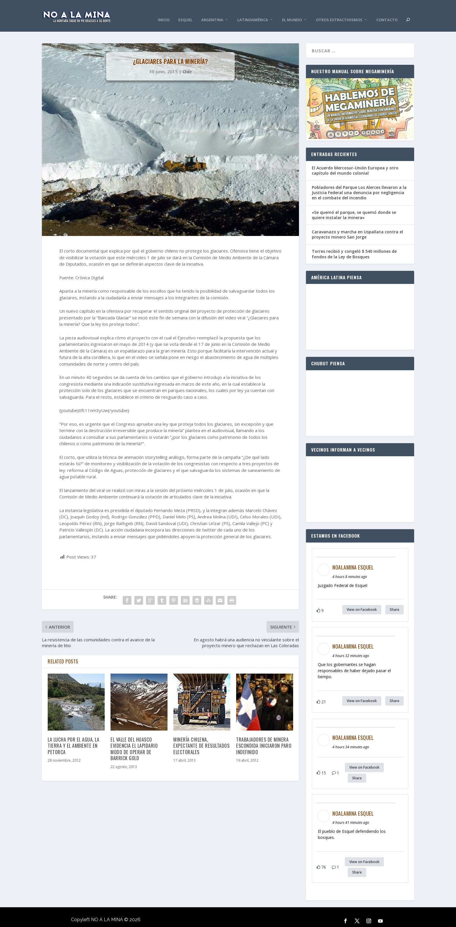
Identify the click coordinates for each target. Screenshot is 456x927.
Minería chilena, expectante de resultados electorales (201, 737)
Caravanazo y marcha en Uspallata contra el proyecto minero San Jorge (357, 226)
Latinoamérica (252, 11)
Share (394, 601)
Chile (187, 63)
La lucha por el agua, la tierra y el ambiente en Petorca (73, 737)
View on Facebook (362, 601)
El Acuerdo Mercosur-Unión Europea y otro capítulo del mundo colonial (355, 161)
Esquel (185, 11)
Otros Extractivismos (339, 11)
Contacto (387, 11)
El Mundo (292, 11)
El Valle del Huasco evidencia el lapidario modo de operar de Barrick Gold (134, 740)
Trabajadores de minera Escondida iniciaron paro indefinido (263, 737)
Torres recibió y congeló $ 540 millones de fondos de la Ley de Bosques (354, 245)
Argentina (212, 11)
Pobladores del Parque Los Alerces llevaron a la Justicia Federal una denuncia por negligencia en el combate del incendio (359, 184)
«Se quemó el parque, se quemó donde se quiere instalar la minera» (354, 206)
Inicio (164, 11)
